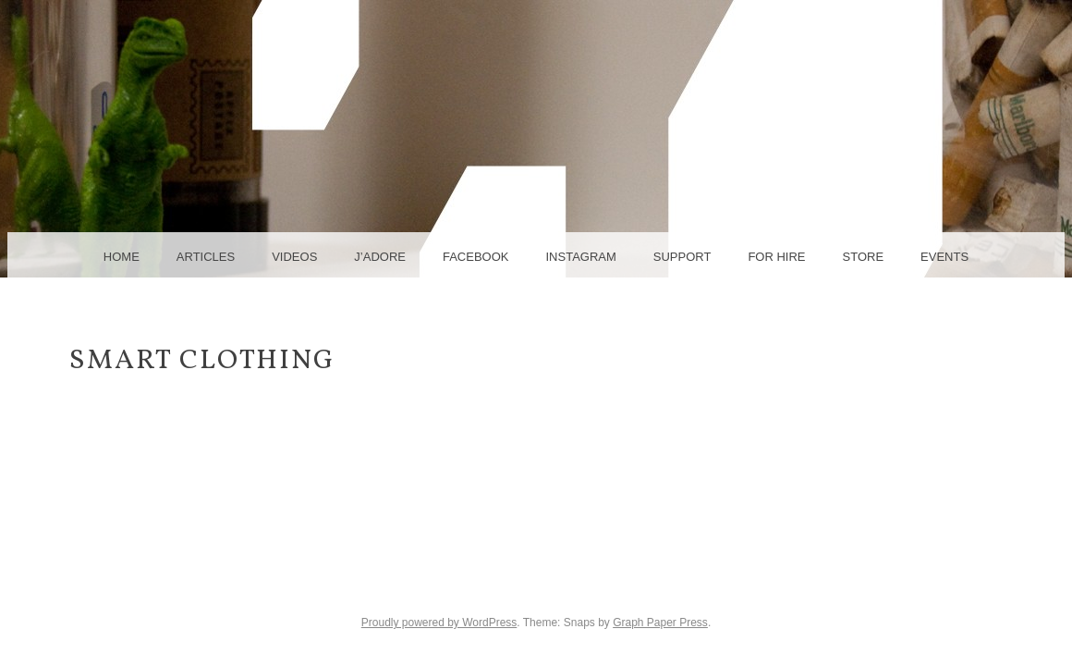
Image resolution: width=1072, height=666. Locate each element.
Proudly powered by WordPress (439, 622)
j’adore (380, 257)
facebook (476, 257)
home (122, 257)
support (682, 257)
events (944, 257)
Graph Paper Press (660, 622)
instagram (580, 257)
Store (863, 257)
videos (294, 257)
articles (206, 257)
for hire (776, 257)
